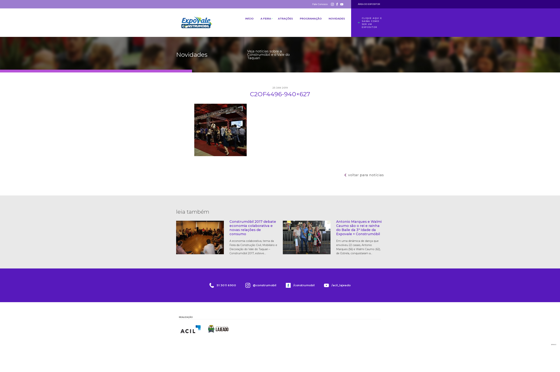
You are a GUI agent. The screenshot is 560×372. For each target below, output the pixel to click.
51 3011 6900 (226, 285)
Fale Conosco (320, 4)
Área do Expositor (369, 4)
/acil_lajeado (341, 285)
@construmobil (264, 285)
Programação (309, 19)
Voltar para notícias (366, 175)
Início (245, 19)
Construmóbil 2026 (196, 22)
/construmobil (304, 285)
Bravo (553, 344)
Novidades (336, 19)
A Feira (263, 19)
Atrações (283, 19)
